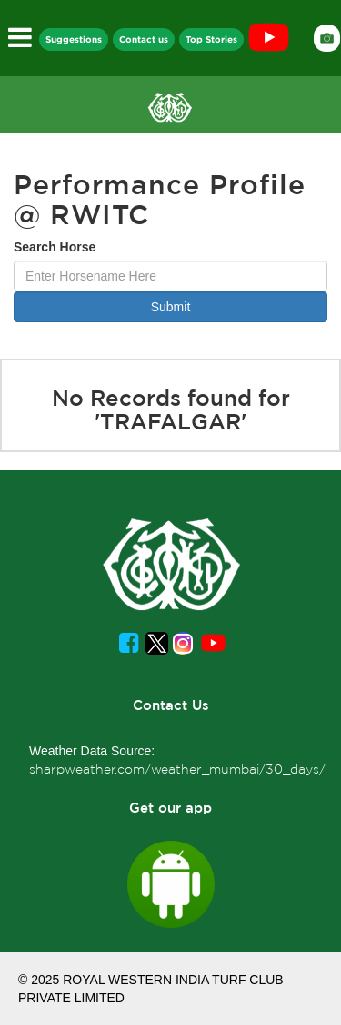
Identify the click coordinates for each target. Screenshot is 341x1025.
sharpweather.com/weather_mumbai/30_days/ (177, 769)
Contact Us (171, 705)
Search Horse (54, 247)
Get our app (170, 807)
